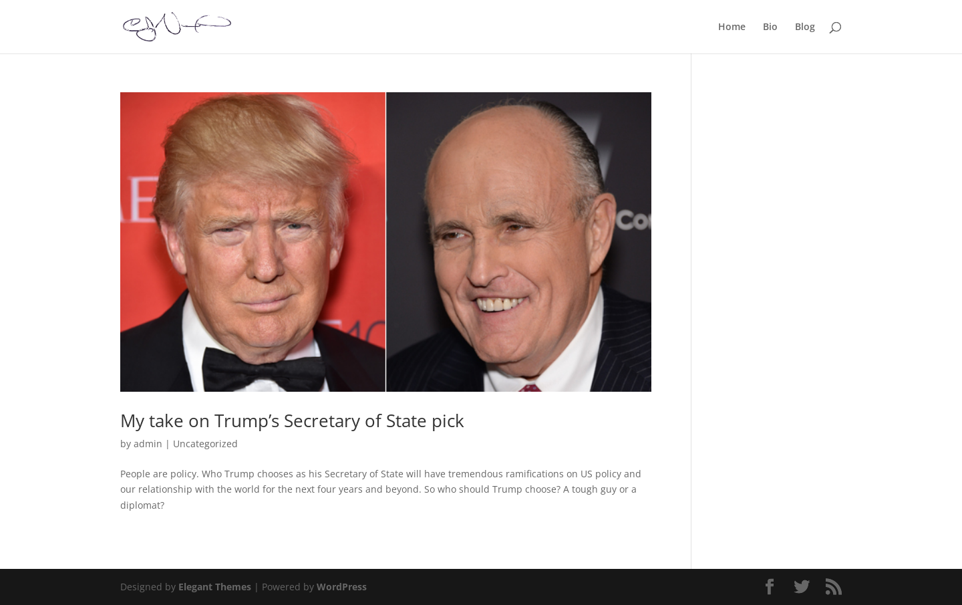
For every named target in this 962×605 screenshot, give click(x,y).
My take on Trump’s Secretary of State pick (292, 420)
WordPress (342, 586)
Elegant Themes (214, 586)
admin (148, 443)
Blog (805, 27)
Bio (770, 27)
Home (732, 27)
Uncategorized (205, 443)
